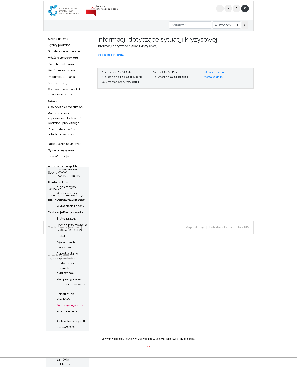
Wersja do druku (213, 76)
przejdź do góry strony (110, 54)
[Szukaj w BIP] (190, 25)
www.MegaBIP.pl (60, 255)
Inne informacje (58, 156)
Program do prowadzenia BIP (62, 259)
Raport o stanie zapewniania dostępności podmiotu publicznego (65, 118)
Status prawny (58, 83)
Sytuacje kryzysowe (61, 150)
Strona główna (58, 39)
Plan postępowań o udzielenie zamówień (62, 132)
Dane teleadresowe (61, 64)
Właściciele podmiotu (63, 57)
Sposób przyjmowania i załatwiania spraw (64, 92)
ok (148, 346)
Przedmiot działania (61, 77)
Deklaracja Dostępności (64, 212)
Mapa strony (195, 227)
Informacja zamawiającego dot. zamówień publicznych (67, 197)
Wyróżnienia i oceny (62, 70)
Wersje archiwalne (214, 72)
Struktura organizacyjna (64, 51)
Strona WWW (66, 327)
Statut (52, 100)
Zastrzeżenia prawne (63, 227)
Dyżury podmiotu (60, 45)
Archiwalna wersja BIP (71, 321)
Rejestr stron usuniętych (64, 144)
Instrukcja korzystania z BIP (229, 227)
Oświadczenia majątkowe (65, 107)
